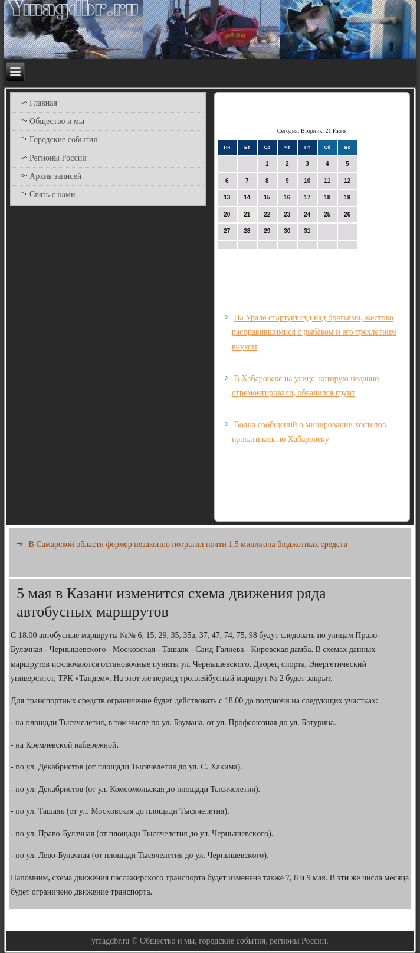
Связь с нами (52, 194)
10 (307, 181)
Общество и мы (56, 121)
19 (347, 197)
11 (327, 181)
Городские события (63, 139)
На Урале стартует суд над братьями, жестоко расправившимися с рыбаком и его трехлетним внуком (314, 332)
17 (307, 197)
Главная (43, 103)
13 (227, 197)
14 (247, 197)
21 (247, 214)
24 (307, 214)
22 (267, 214)
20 (227, 214)
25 (327, 214)
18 (327, 197)
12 (347, 181)
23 (287, 214)
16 (287, 197)
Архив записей (55, 176)
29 (267, 231)
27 (227, 231)
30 (287, 231)
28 (247, 231)
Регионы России (58, 157)
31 (307, 231)
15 (267, 197)
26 (347, 214)
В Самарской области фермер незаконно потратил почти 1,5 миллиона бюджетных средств (188, 544)
